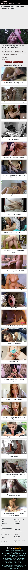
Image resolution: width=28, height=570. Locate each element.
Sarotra (3, 526)
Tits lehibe (17, 521)
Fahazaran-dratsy (19, 532)
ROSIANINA (4, 541)
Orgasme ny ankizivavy (17, 537)
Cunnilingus (17, 529)
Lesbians (3, 532)
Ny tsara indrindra (9, 4)
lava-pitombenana (19, 519)
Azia (2, 519)
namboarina (9, 62)
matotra (16, 526)
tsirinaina (3, 544)
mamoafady (5, 1)
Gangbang (4, 523)
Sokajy (20, 4)
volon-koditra (5, 534)
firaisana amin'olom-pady (6, 528)
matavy (21, 62)
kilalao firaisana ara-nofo (19, 540)
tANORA (3, 538)
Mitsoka (15, 62)
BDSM (2, 521)
